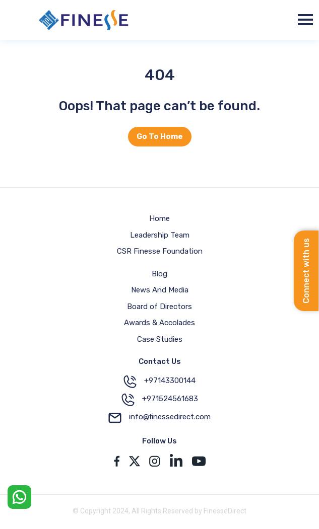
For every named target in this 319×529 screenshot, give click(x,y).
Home (159, 218)
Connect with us (306, 271)
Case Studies (159, 339)
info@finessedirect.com (159, 417)
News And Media (159, 289)
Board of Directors (159, 306)
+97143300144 (159, 381)
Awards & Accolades (159, 322)
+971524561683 (159, 399)
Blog (159, 273)
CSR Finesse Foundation (160, 251)
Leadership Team (159, 235)
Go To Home (160, 136)
